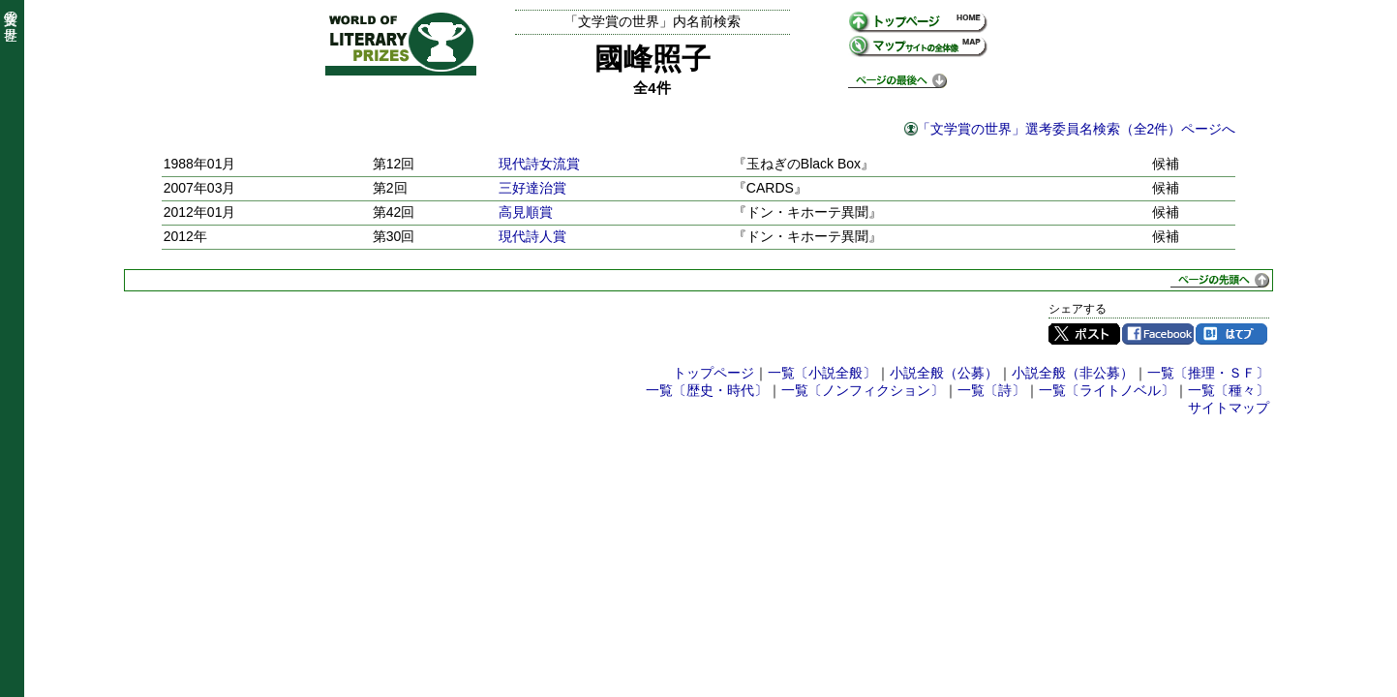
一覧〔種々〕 (1228, 390)
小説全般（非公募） (1073, 372)
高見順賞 (526, 212)
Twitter (1084, 334)
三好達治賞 (532, 188)
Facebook (1158, 334)
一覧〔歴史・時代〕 (707, 390)
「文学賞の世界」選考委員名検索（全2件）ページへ (1076, 128)
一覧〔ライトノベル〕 (1106, 390)
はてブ (1231, 334)
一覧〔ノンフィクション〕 (862, 390)
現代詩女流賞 (539, 163)
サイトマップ (1228, 407)
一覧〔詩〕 (991, 390)
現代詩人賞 (532, 236)
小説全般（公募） (944, 372)
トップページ (713, 372)
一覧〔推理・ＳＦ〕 (1208, 372)
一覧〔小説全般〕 (822, 372)
